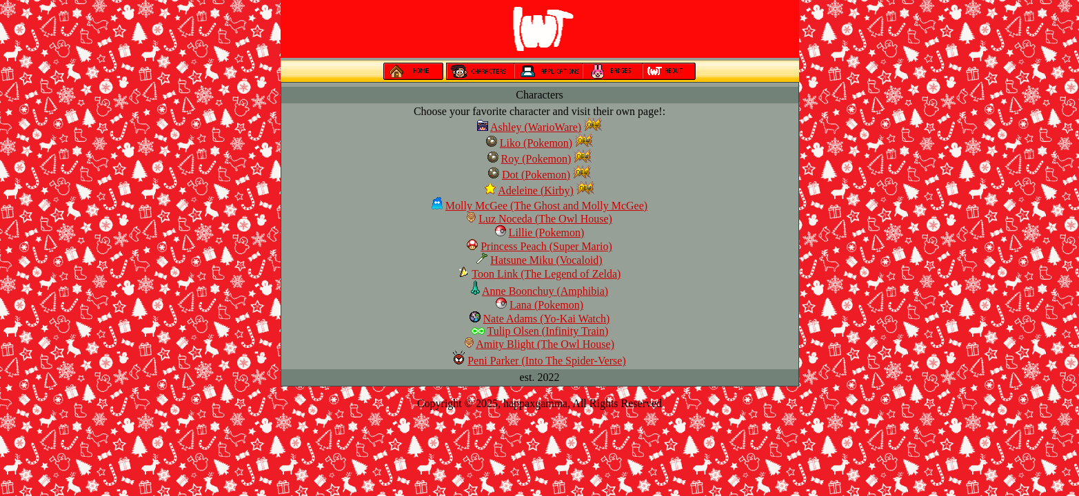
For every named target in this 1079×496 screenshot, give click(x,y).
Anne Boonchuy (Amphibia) (545, 291)
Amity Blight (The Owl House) (545, 344)
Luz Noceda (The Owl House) (545, 219)
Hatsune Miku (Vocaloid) (546, 260)
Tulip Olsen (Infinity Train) (547, 331)
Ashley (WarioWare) (535, 127)
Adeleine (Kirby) (536, 190)
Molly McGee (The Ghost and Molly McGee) (546, 205)
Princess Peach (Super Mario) (546, 246)
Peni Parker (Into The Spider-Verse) (546, 360)
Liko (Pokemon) (536, 143)
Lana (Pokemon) (546, 305)
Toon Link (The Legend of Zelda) (546, 274)
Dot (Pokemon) (536, 174)
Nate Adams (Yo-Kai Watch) (546, 318)
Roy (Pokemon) (536, 159)
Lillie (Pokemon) (547, 232)
